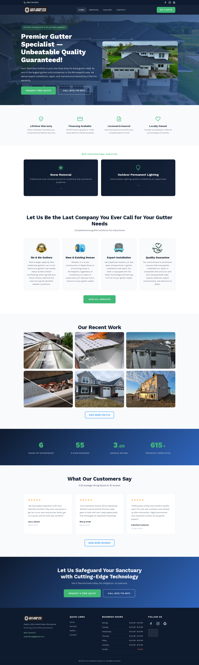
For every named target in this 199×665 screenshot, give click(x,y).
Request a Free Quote (82, 593)
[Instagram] (170, 2)
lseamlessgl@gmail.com (34, 636)
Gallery (107, 10)
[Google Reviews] (174, 2)
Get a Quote (166, 10)
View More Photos (99, 415)
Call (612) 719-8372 (74, 90)
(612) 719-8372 (31, 2)
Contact (121, 10)
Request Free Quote (38, 90)
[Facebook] (165, 2)
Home (81, 10)
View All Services (99, 299)
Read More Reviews (100, 543)
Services (93, 10)
